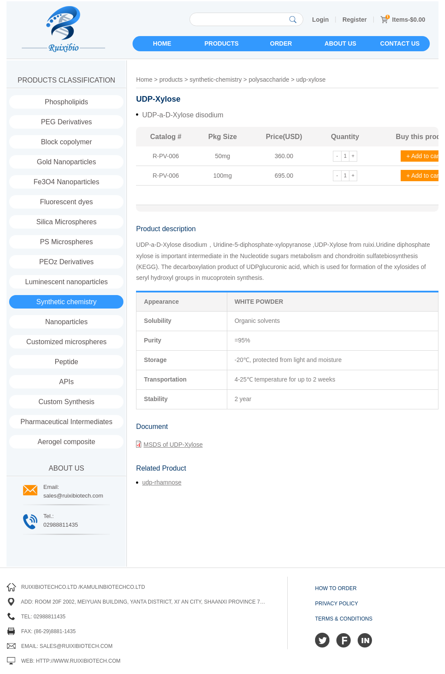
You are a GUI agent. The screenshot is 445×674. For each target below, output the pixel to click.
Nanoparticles (66, 321)
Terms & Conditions (343, 619)
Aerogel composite (67, 441)
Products (222, 43)
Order (281, 43)
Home (162, 43)
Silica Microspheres (67, 222)
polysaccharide (269, 79)
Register (354, 19)
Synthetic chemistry (67, 301)
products (171, 79)
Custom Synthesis (66, 401)
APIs (66, 381)
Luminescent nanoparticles (66, 282)
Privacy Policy (336, 604)
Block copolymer (66, 142)
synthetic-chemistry (215, 79)
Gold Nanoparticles (66, 162)
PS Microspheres (66, 242)
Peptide (66, 361)
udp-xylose (310, 79)
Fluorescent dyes (66, 202)
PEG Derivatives (66, 122)
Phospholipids (66, 102)
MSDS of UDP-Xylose (169, 444)
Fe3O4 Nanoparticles (66, 182)
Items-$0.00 (402, 19)
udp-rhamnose (161, 482)
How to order (336, 588)
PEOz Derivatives (66, 262)
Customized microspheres (66, 341)
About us (340, 43)
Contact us (400, 43)
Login (320, 19)
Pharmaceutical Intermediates (66, 421)
